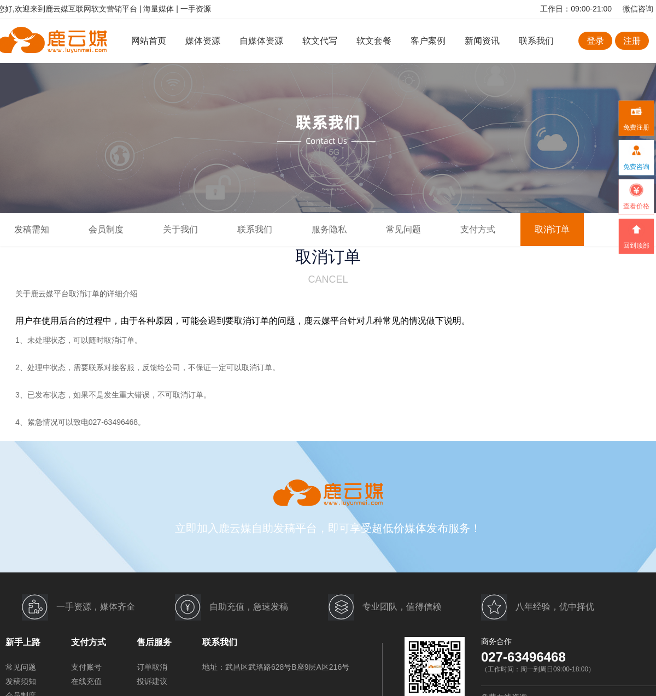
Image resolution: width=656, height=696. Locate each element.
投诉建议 (152, 681)
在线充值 (86, 681)
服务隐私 (329, 229)
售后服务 (154, 642)
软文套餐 (373, 40)
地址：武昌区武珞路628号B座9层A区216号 (275, 667)
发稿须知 (20, 681)
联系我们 (536, 40)
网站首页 (148, 40)
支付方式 (477, 229)
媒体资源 (202, 40)
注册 (632, 40)
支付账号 (86, 667)
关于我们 (180, 229)
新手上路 (22, 642)
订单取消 (152, 667)
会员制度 (106, 229)
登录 (595, 40)
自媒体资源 (261, 40)
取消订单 (552, 229)
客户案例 (429, 40)
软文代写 (319, 40)
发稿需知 (31, 229)
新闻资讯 (482, 40)
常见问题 (403, 229)
